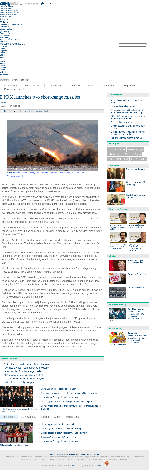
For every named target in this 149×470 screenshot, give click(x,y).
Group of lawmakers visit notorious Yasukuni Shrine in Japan (69, 393)
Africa (91, 85)
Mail (26, 111)
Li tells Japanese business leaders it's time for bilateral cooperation (18, 410)
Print (19, 111)
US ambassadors (117, 149)
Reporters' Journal (14, 89)
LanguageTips (6, 74)
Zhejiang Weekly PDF (9, 40)
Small (46, 111)
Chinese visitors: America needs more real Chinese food (118, 227)
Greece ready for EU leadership (135, 183)
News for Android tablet (9, 13)
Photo (2, 63)
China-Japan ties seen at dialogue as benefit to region (66, 401)
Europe (76, 85)
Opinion (3, 68)
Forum (2, 70)
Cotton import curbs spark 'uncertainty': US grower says (118, 246)
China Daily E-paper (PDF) (11, 25)
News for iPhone (6, 6)
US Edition (4, 31)
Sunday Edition (6, 29)
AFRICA (17, 44)
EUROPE (10, 44)
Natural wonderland (135, 169)
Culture (3, 61)
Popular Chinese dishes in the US (126, 138)
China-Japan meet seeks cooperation (58, 389)
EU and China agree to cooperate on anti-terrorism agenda (128, 117)
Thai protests (115, 159)
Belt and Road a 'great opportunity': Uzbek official (64, 433)
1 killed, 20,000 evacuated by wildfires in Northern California (129, 133)
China (2, 48)
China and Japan (133, 154)
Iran (126, 159)
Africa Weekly (116, 328)
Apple (143, 159)
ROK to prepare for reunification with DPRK (23, 375)
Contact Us (85, 454)
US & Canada (32, 85)
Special (112, 256)
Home (4, 46)
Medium (39, 111)
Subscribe (4, 42)
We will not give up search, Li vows (136, 310)
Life (1, 59)
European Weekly (7, 33)
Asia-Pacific (20, 80)
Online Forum (5, 19)
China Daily (4, 27)
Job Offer (95, 454)
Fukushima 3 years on (137, 274)
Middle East (109, 85)
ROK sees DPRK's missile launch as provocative (26, 368)
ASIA (23, 44)
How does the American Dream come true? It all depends (136, 247)
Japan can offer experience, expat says (59, 397)
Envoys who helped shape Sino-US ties (135, 262)
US (5, 44)
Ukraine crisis (115, 154)
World (2, 53)
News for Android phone (9, 10)
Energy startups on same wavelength (136, 226)
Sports (2, 57)
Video (2, 65)
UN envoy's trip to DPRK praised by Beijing (61, 428)
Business (3, 55)
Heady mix (132, 333)
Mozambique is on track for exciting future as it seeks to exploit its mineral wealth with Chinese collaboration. (128, 340)
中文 (2, 44)
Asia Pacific (10, 85)
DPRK (134, 159)
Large (31, 111)
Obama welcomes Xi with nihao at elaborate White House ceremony (127, 111)
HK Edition (4, 35)
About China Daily (56, 454)
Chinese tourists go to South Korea (14, 445)
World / (5, 80)
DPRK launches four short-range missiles (22, 371)
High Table (130, 85)
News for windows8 (8, 15)
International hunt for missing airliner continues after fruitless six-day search (127, 317)
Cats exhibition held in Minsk (124, 106)
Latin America (56, 85)
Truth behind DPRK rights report (18, 382)
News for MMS (6, 17)
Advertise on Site (72, 454)
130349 (98, 466)
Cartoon (3, 72)
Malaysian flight (135, 149)
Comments (8, 111)
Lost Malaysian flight (136, 288)
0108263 (71, 466)
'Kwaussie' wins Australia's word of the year (61, 437)
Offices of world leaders (122, 122)
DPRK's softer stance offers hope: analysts (23, 378)
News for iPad (5, 8)
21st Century (5, 37)
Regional (3, 51)
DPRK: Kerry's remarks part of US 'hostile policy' (26, 364)
